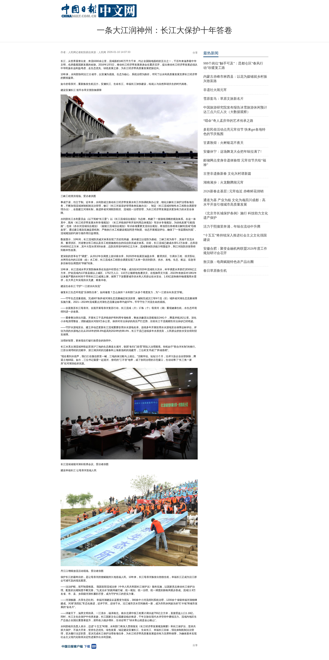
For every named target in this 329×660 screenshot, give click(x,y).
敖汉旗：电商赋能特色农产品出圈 (228, 262)
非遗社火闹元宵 (215, 90)
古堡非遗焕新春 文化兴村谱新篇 (227, 173)
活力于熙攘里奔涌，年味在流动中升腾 (231, 226)
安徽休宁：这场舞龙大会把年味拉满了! (232, 151)
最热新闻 (210, 53)
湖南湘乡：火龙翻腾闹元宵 (223, 182)
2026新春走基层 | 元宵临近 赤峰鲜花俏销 (233, 191)
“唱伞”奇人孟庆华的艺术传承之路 (228, 120)
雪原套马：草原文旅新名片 (223, 98)
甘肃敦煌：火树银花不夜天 (223, 142)
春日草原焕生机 (215, 270)
